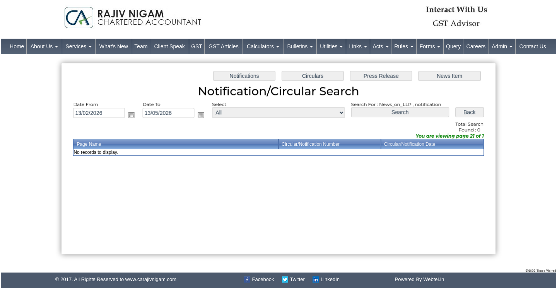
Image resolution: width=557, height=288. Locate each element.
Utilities (331, 46)
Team (140, 46)
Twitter (297, 279)
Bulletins (300, 46)
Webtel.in (433, 279)
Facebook (263, 279)
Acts (380, 46)
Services (79, 46)
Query (453, 46)
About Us (44, 46)
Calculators (263, 46)
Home (17, 46)
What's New (113, 46)
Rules (403, 46)
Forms (430, 46)
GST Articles (223, 46)
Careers (476, 46)
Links (358, 46)
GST (196, 46)
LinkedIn (330, 279)
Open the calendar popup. (137, 116)
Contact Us (532, 46)
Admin (502, 46)
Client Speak (169, 46)
